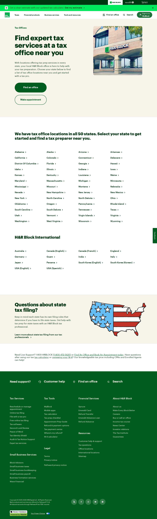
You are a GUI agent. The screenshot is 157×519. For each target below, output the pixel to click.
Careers (116, 414)
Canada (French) (87, 251)
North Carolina (54, 198)
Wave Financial (17, 482)
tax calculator (41, 357)
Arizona (82, 152)
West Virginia (53, 221)
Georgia (82, 163)
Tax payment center (53, 429)
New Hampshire (55, 192)
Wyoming (115, 221)
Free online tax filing (19, 421)
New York (20, 198)
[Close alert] (153, 8)
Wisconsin (83, 221)
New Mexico (116, 192)
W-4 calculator (51, 437)
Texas (113, 210)
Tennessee (84, 210)
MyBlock (48, 407)
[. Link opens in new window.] (18, 513)
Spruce (81, 407)
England (114, 251)
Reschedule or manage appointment (20, 408)
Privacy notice (50, 460)
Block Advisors (16, 463)
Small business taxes (19, 466)
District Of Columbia (25, 163)
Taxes (17, 15)
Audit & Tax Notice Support (22, 439)
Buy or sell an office (122, 418)
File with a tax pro (18, 417)
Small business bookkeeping (23, 470)
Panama (51, 262)
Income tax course (121, 422)
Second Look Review (19, 428)
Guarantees (118, 437)
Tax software (16, 424)
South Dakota (54, 210)
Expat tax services (18, 443)
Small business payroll (20, 474)
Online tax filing (17, 413)
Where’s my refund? (53, 433)
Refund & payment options (56, 426)
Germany (19, 257)
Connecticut (85, 158)
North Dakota (85, 198)
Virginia (114, 215)
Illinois (50, 169)
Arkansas (115, 152)
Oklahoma (20, 204)
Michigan (83, 181)
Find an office (30, 87)
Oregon (51, 204)
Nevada (19, 192)
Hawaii (114, 163)
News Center (119, 426)
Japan (18, 262)
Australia (19, 251)
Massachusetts (54, 181)
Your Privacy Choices (38, 513)
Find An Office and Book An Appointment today (99, 355)
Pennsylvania (85, 204)
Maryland (20, 181)
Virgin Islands (85, 215)
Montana (83, 187)
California (20, 158)
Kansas (18, 175)
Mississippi (20, 187)
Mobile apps (49, 410)
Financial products (32, 15)
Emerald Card (84, 410)
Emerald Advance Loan (89, 418)
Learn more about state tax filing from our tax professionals (38, 336)
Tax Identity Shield (18, 436)
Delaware (115, 158)
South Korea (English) (89, 262)
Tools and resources (72, 15)
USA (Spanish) (54, 268)
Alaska (50, 152)
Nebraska (115, 187)
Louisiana (83, 175)
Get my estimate (74, 8)
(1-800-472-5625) (62, 355)
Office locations (85, 449)
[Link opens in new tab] (74, 502)
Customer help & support (90, 441)
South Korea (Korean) (121, 262)
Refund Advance (86, 422)
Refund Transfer (85, 414)
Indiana (82, 169)
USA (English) (22, 268)
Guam (50, 257)
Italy (112, 257)
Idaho (18, 169)
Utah (17, 215)
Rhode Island (117, 204)
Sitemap (82, 456)
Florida (50, 163)
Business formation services (23, 478)
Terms (47, 456)
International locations (88, 453)
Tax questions (84, 445)
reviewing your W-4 (62, 357)
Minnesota (115, 181)
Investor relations (121, 429)
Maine (113, 175)
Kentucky (51, 175)
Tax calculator (50, 414)
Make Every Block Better (124, 410)
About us (117, 407)
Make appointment (30, 100)
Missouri (51, 187)
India (81, 257)
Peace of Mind (16, 432)
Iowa (113, 169)
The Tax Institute (120, 433)
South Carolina (22, 210)
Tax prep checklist (52, 418)
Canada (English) (55, 251)
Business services (52, 15)
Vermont (51, 215)
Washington (21, 221)
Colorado (51, 158)
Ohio (113, 198)
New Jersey (84, 192)
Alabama (19, 152)
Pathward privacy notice (55, 465)
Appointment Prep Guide (55, 422)
